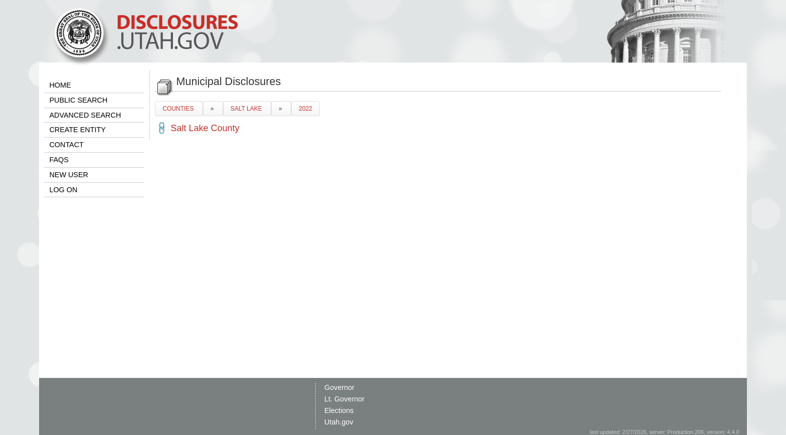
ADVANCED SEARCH (85, 115)
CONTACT (66, 145)
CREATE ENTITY (77, 130)
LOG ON (63, 190)
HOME (60, 85)
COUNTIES (178, 108)
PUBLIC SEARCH (78, 100)
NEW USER (68, 175)
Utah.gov (338, 422)
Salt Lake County (204, 128)
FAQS (58, 160)
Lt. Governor (344, 399)
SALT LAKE (247, 108)
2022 (305, 108)
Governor (339, 387)
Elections (338, 410)
